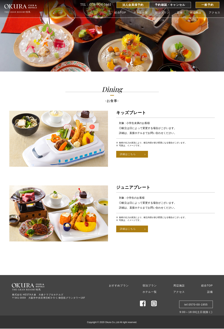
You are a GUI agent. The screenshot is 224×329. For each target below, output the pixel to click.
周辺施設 (195, 12)
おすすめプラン (119, 285)
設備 (180, 12)
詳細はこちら (128, 154)
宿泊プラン (162, 12)
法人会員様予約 (132, 4)
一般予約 (207, 4)
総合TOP (120, 12)
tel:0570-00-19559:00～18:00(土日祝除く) (196, 305)
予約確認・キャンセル (170, 4)
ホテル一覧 (141, 12)
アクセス (214, 12)
